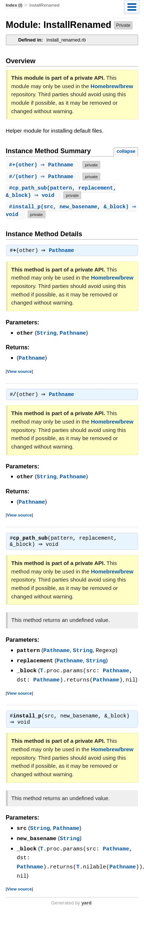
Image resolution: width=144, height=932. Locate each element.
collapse (125, 151)
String (47, 334)
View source (19, 372)
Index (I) (14, 5)
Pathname (63, 252)
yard (86, 901)
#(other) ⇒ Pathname (44, 164)
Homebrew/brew (112, 86)
